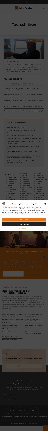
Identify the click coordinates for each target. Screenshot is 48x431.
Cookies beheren (24, 224)
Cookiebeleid (23, 228)
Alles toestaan (24, 219)
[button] (45, 204)
